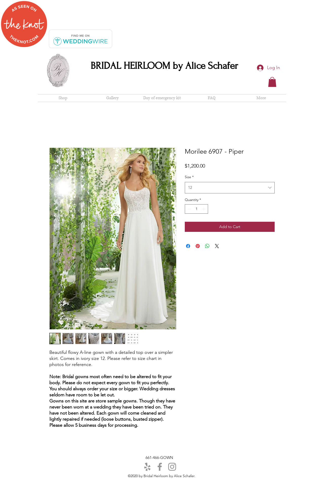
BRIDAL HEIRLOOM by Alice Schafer (164, 65)
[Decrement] (189, 209)
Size (189, 177)
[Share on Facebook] (188, 246)
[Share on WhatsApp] (207, 246)
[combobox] (230, 187)
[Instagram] (172, 466)
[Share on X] (217, 246)
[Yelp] (147, 466)
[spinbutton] (196, 209)
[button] (272, 82)
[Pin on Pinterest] (198, 246)
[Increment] (204, 209)
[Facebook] (159, 466)
